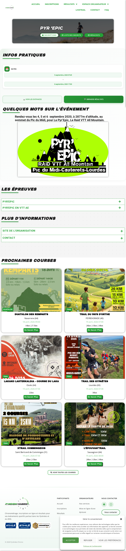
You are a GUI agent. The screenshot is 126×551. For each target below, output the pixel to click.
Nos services (84, 506)
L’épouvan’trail (95, 451)
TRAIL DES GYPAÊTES (94, 384)
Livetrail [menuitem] (81, 10)
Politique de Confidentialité (92, 546)
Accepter (70, 540)
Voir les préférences (110, 540)
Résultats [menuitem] (70, 4)
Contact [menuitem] (95, 10)
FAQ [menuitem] (107, 10)
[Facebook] (104, 507)
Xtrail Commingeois (31, 451)
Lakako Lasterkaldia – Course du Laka (31, 384)
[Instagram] (111, 507)
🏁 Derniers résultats (94, 101)
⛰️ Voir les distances (32, 101)
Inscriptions (62, 511)
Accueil (60, 506)
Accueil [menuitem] (36, 4)
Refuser (88, 540)
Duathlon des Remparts (31, 317)
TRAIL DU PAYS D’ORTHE (95, 317)
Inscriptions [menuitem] (52, 4)
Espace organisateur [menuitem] (95, 4)
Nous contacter (110, 515)
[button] (121, 519)
